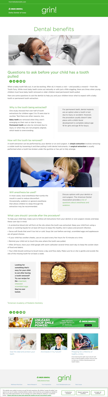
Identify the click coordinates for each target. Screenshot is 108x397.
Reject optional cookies (83, 392)
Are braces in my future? (51, 352)
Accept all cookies (97, 392)
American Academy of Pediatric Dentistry (25, 303)
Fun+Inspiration (92, 20)
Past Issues (78, 384)
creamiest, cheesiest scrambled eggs (21, 283)
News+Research (78, 20)
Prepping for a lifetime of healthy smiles (82, 353)
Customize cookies (68, 392)
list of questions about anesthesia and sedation (76, 202)
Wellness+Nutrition (61, 20)
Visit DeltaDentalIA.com (17, 2)
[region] (54, 392)
